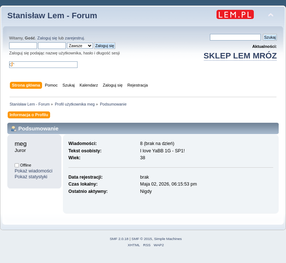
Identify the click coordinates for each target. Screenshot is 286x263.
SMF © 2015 (142, 239)
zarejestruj (74, 38)
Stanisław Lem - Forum (52, 15)
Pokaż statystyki (31, 176)
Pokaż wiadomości (33, 171)
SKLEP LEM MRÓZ (240, 55)
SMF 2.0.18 (119, 239)
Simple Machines (168, 239)
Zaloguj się (47, 38)
